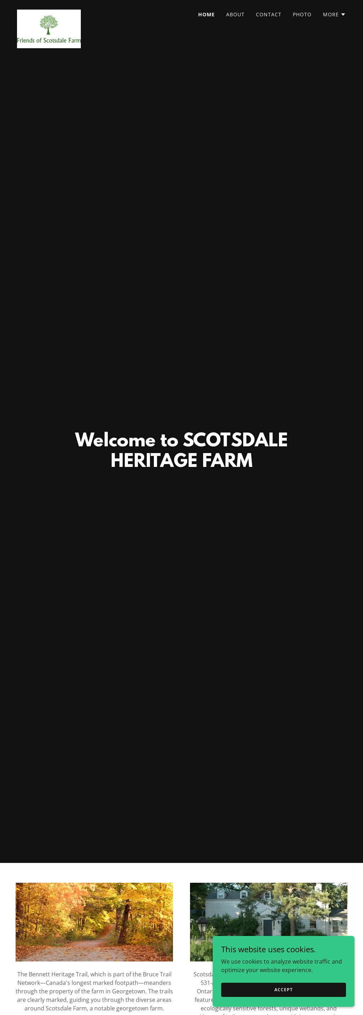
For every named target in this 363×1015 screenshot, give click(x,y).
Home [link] (206, 14)
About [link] (235, 14)
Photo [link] (302, 14)
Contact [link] (268, 14)
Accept (283, 990)
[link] (49, 12)
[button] (334, 14)
